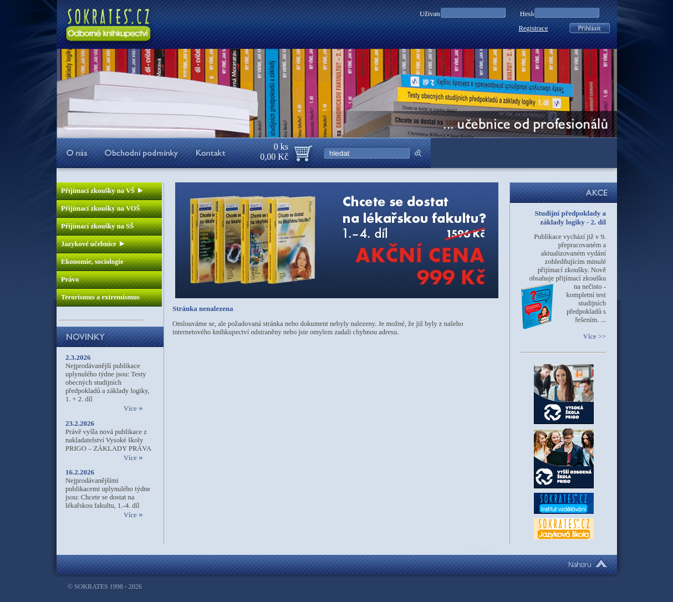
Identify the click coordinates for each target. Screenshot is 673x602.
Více (133, 408)
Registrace (533, 28)
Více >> (594, 336)
